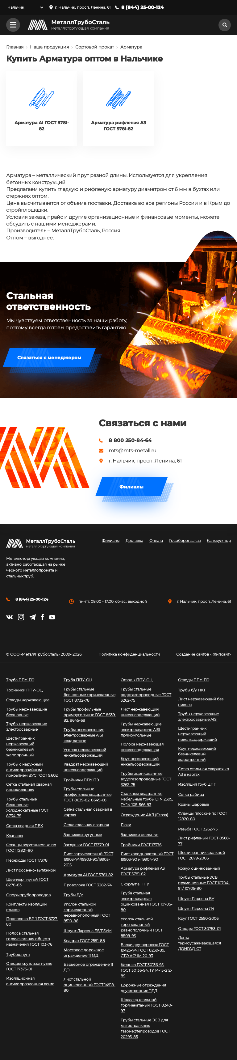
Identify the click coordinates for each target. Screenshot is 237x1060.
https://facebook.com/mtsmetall (42, 617)
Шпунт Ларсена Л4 (196, 908)
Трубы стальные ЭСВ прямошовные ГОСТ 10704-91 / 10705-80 (204, 883)
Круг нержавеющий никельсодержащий (140, 761)
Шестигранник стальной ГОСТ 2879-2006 (201, 855)
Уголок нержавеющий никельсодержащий (85, 752)
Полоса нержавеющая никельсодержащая (142, 747)
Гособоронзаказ (185, 541)
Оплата (156, 541)
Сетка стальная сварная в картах (88, 812)
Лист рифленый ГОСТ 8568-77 (204, 841)
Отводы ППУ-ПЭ (193, 680)
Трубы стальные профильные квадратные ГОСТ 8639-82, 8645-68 (87, 794)
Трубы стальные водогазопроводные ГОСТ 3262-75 (146, 695)
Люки (126, 824)
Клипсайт (220, 654)
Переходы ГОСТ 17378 (27, 860)
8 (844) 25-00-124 (142, 7)
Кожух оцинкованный (199, 868)
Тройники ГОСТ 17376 (141, 845)
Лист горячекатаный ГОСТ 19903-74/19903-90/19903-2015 (88, 859)
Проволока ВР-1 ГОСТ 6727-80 (32, 921)
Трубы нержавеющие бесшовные (26, 712)
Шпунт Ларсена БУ (196, 898)
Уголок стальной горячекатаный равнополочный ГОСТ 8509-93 (142, 927)
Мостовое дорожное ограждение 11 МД (84, 953)
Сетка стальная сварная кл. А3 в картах (203, 771)
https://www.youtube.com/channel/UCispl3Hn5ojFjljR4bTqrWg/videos (52, 617)
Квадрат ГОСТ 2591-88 (84, 940)
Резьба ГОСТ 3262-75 (198, 829)
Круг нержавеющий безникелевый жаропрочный (197, 754)
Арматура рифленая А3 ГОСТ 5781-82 (143, 871)
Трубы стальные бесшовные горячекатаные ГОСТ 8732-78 (89, 695)
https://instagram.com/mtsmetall (21, 617)
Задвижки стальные (139, 834)
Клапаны (14, 835)
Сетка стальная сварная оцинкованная (29, 787)
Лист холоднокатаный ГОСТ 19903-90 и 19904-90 (147, 856)
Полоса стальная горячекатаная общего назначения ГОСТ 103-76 (29, 939)
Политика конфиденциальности (129, 654)
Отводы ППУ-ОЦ (136, 680)
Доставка (134, 541)
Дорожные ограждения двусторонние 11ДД (143, 988)
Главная (14, 47)
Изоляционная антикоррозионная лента (30, 981)
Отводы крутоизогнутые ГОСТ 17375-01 (29, 966)
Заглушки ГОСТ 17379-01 (86, 845)
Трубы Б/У (73, 895)
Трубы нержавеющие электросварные (26, 726)
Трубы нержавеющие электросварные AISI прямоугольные (141, 729)
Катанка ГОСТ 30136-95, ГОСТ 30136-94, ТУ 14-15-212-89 (146, 970)
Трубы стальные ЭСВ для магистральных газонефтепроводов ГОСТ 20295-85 (145, 1028)
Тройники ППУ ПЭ (81, 780)
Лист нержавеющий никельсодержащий (140, 712)
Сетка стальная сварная (86, 824)
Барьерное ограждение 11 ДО (88, 967)
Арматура (131, 47)
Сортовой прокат (94, 47)
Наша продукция (49, 47)
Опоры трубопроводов (28, 895)
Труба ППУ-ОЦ (78, 680)
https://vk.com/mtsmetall (9, 617)
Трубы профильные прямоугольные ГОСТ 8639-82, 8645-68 (90, 715)
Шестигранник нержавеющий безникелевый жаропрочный (20, 746)
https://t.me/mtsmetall (32, 617)
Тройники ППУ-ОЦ (24, 690)
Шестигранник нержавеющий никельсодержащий (197, 734)
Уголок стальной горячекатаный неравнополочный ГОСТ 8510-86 (87, 912)
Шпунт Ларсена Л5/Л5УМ (88, 930)
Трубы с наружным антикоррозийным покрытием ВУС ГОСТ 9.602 (32, 770)
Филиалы (131, 487)
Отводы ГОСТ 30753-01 (199, 928)
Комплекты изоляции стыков (26, 907)
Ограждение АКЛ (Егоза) (144, 815)
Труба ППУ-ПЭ (20, 680)
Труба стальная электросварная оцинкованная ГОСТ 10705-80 (147, 901)
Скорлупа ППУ (135, 884)
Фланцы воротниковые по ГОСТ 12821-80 (31, 848)
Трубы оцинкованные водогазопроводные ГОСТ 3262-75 (146, 779)
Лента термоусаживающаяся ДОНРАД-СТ (199, 943)
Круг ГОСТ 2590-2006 (198, 918)
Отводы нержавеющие (27, 700)
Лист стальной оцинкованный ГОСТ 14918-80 (89, 985)
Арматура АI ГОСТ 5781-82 (88, 874)
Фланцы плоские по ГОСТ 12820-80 (202, 816)
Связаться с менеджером (49, 358)
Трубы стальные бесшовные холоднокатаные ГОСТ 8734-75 (27, 807)
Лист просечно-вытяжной (31, 870)
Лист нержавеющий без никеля (200, 702)
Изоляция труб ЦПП (197, 784)
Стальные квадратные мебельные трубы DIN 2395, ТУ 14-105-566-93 (147, 799)
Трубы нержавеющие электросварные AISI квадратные (84, 735)
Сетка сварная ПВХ (24, 825)
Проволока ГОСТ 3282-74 (88, 885)
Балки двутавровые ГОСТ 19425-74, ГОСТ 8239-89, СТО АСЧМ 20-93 (145, 950)
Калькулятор (219, 541)
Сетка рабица (191, 794)
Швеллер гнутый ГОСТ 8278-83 (27, 882)
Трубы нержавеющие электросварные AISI (198, 717)
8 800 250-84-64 (130, 440)
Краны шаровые (193, 804)
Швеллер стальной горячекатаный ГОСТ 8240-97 (147, 1005)
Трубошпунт (18, 954)
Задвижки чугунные (83, 834)
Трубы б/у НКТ (192, 690)
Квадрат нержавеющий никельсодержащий (86, 767)
